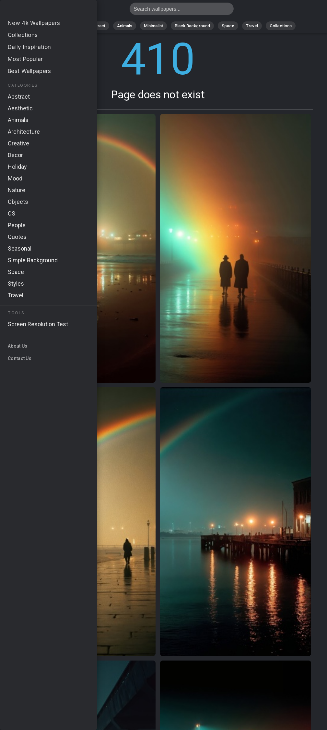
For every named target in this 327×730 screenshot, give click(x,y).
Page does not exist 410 (39, 10)
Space (228, 25)
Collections (281, 25)
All (49, 25)
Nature (70, 25)
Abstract (96, 25)
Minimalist (153, 25)
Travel (252, 25)
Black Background (192, 25)
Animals (124, 25)
